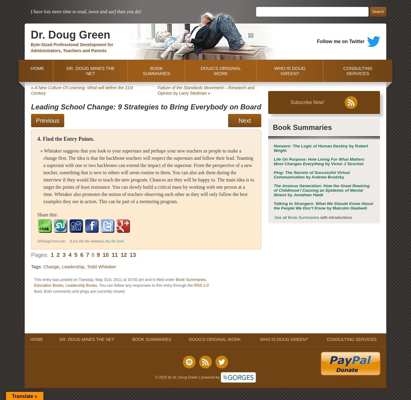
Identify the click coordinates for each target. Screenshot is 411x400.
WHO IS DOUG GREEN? (290, 71)
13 (133, 255)
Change (51, 266)
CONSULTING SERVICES (357, 71)
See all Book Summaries (296, 217)
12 (124, 255)
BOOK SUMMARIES (156, 71)
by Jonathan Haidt (321, 190)
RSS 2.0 (201, 285)
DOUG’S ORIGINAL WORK (221, 71)
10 (105, 255)
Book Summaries (191, 279)
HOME (36, 71)
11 (114, 255)
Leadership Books (81, 285)
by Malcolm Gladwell (323, 205)
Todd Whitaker (101, 266)
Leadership (73, 266)
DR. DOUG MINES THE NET (90, 71)
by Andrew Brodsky (312, 174)
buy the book (114, 241)
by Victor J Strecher (319, 161)
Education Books (49, 285)
